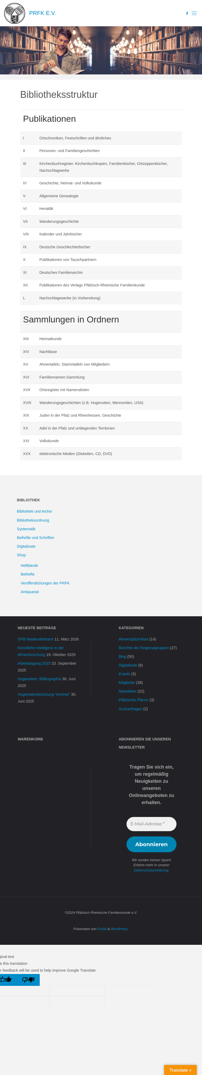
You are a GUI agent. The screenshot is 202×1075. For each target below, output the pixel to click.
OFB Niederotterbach (35, 639)
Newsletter (128, 691)
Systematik (26, 529)
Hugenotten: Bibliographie (39, 679)
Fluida (101, 929)
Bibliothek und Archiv (34, 511)
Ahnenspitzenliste (133, 639)
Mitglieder (127, 682)
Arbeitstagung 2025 (34, 663)
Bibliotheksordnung (33, 520)
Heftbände (29, 565)
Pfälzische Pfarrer (134, 700)
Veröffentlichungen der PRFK (45, 583)
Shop (21, 555)
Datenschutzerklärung (151, 870)
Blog (122, 656)
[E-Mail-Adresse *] (151, 824)
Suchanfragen (130, 709)
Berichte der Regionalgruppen (144, 648)
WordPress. (119, 929)
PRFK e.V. (42, 13)
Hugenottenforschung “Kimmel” (44, 694)
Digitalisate (26, 546)
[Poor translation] (28, 980)
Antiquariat (30, 592)
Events (124, 674)
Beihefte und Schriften (35, 538)
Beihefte (28, 574)
